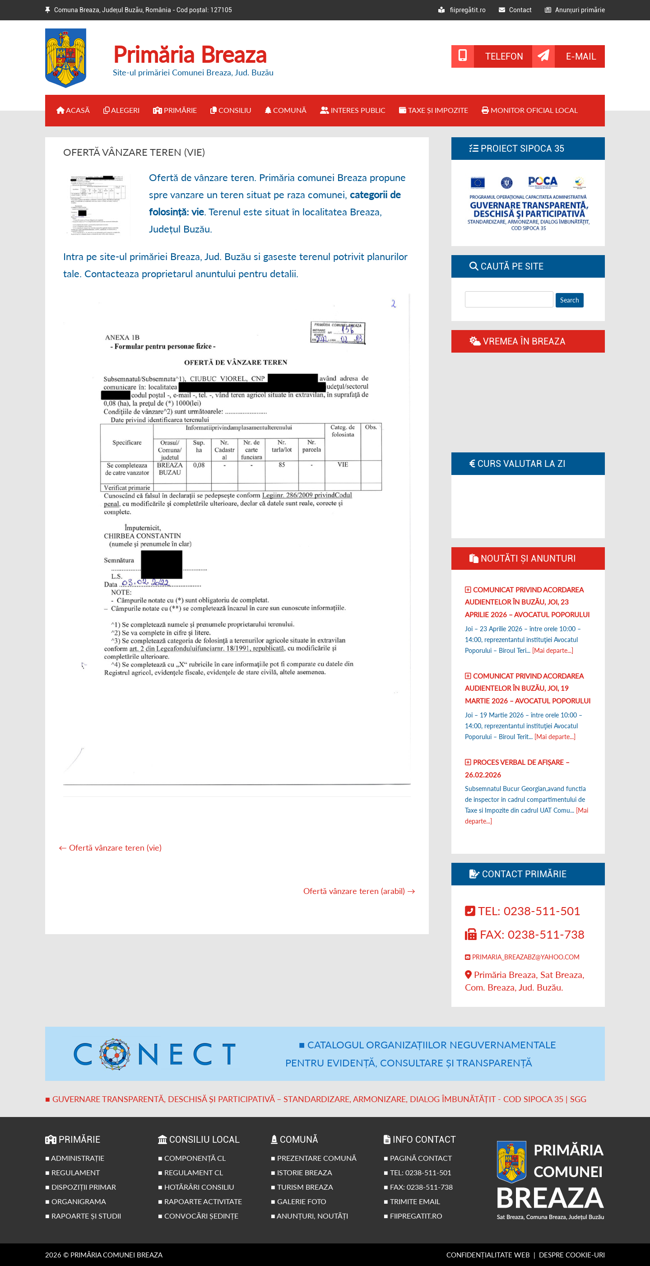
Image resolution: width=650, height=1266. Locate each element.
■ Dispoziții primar (80, 1186)
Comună (285, 110)
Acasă (73, 110)
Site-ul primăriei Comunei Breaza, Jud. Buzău (193, 72)
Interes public (352, 110)
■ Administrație (74, 1158)
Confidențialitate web (488, 1255)
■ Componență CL (192, 1158)
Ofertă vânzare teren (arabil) (359, 891)
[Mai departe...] (552, 650)
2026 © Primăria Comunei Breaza (103, 1255)
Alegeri (121, 110)
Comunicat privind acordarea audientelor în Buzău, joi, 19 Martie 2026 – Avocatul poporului (527, 688)
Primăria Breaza (190, 54)
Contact (515, 10)
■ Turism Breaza (302, 1186)
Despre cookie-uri (572, 1255)
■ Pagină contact (418, 1158)
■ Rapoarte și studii (83, 1215)
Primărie (175, 110)
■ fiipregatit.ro (413, 1215)
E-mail (581, 56)
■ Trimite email (412, 1201)
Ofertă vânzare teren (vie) (110, 847)
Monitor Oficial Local (530, 110)
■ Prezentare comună (314, 1158)
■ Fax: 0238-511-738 (418, 1186)
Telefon (504, 56)
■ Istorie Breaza (301, 1172)
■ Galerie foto (298, 1201)
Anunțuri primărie (575, 10)
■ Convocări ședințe (198, 1215)
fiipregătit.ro (462, 10)
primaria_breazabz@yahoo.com (522, 957)
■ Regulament (72, 1172)
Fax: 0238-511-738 (525, 934)
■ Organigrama (75, 1201)
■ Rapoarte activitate (200, 1201)
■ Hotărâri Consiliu (196, 1186)
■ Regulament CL (190, 1172)
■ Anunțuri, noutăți (309, 1215)
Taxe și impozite (433, 110)
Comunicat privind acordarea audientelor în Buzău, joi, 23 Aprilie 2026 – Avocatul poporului (527, 602)
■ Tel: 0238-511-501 (417, 1172)
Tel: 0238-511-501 (522, 910)
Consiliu (230, 110)
